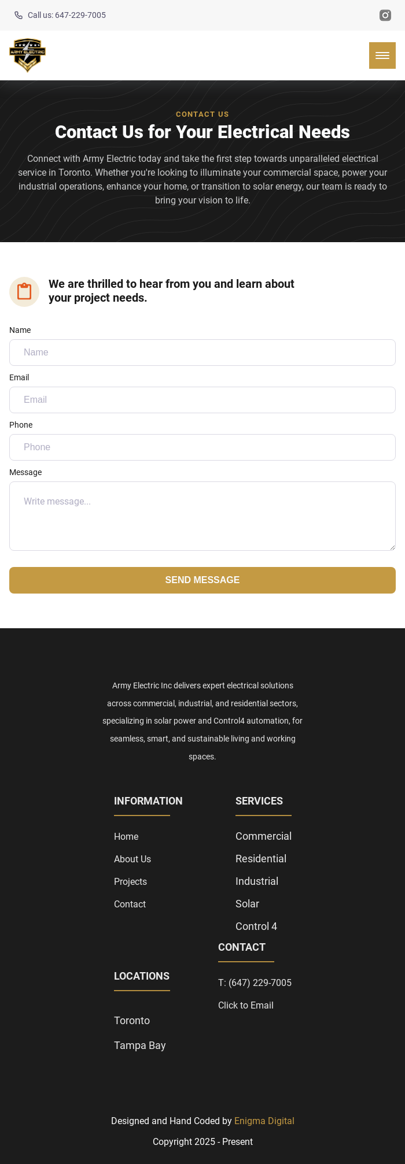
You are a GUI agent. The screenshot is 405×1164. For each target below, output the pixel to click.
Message (202, 509)
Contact (130, 904)
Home (126, 836)
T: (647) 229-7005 (255, 982)
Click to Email (246, 1005)
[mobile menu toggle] (382, 55)
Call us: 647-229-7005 (60, 15)
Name (202, 345)
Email (202, 393)
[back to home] (27, 55)
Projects (130, 881)
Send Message (202, 580)
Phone (202, 440)
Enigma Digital (264, 1120)
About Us (132, 859)
